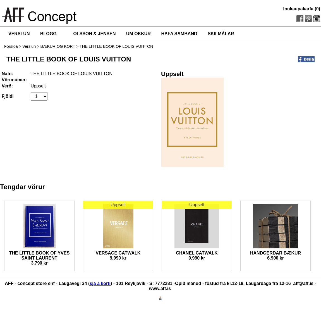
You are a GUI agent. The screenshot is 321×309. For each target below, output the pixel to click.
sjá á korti (100, 283)
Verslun (29, 46)
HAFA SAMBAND (179, 33)
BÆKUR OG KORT (57, 46)
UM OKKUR (138, 33)
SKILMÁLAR (221, 33)
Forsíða (11, 46)
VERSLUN (19, 33)
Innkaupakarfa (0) (301, 8)
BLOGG (48, 33)
